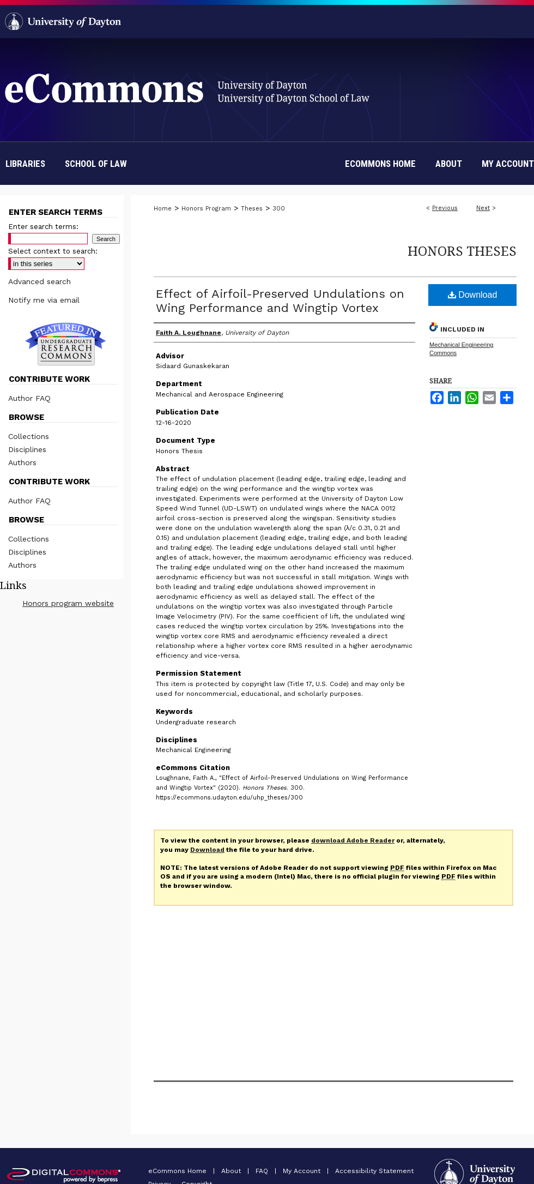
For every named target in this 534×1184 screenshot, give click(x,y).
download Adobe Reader (353, 840)
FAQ (263, 1171)
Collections (28, 436)
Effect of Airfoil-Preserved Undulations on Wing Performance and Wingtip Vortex (280, 301)
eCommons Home (178, 1171)
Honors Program (206, 208)
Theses (252, 208)
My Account (303, 1171)
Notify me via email (44, 300)
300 (278, 208)
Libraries (25, 163)
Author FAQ (29, 398)
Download (472, 294)
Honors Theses (462, 251)
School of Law (96, 163)
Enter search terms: (43, 227)
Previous (445, 208)
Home (163, 208)
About (232, 1171)
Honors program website (68, 603)
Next (483, 208)
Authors (22, 462)
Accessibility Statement (374, 1171)
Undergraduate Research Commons (65, 344)
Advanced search (39, 281)
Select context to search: (53, 251)
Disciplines (27, 449)
